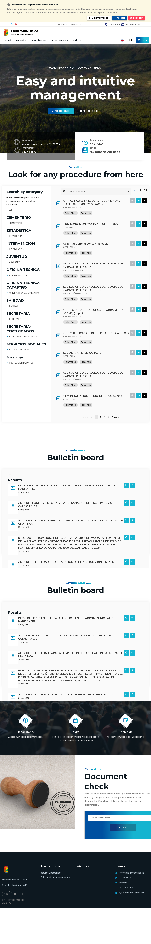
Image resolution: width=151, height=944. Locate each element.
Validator (76, 40)
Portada (8, 40)
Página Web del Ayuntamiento (54, 877)
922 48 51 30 (29, 151)
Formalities (21, 40)
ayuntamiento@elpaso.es (105, 151)
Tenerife (123, 882)
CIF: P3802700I (126, 887)
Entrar (142, 40)
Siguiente (112, 417)
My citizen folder (89, 110)
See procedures (60, 110)
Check (122, 827)
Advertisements (39, 40)
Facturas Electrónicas (50, 872)
